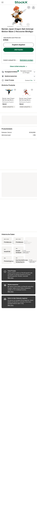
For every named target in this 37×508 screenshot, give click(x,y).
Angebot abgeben (18, 45)
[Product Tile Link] (9, 98)
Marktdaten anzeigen (26, 60)
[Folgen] (15, 90)
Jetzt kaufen (18, 50)
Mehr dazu (20, 278)
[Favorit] (29, 7)
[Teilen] (33, 7)
